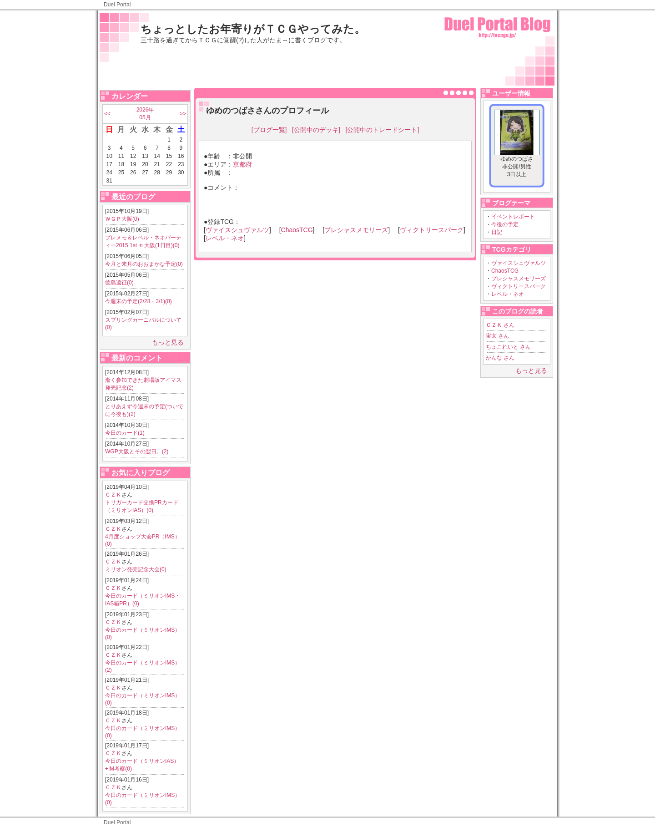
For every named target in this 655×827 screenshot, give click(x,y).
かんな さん (500, 358)
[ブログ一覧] (269, 129)
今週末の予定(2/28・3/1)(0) (138, 301)
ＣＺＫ (113, 495)
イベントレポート (513, 216)
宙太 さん (497, 336)
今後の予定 (505, 224)
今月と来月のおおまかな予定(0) (144, 264)
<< (107, 114)
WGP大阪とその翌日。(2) (136, 451)
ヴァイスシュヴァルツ (518, 263)
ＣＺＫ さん (500, 325)
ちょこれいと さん (508, 347)
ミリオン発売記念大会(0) (135, 569)
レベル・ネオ (507, 294)
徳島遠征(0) (119, 282)
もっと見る (168, 342)
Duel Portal (117, 4)
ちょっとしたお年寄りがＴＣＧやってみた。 (253, 29)
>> (183, 114)
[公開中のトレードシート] (382, 129)
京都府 (242, 164)
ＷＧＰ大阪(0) (122, 219)
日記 (496, 232)
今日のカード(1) (125, 433)
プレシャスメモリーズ (518, 278)
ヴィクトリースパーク (518, 286)
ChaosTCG (505, 271)
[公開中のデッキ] (316, 129)
